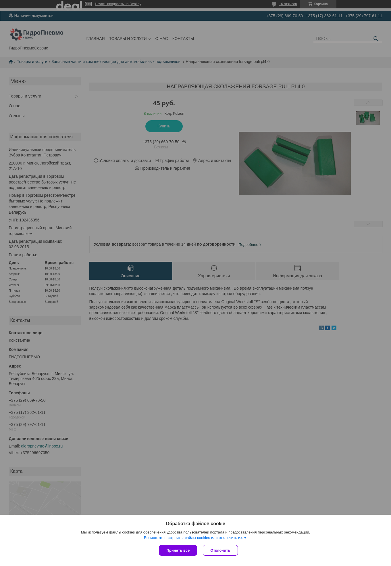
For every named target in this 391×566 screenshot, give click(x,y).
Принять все (178, 550)
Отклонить (220, 550)
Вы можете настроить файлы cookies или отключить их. (193, 538)
